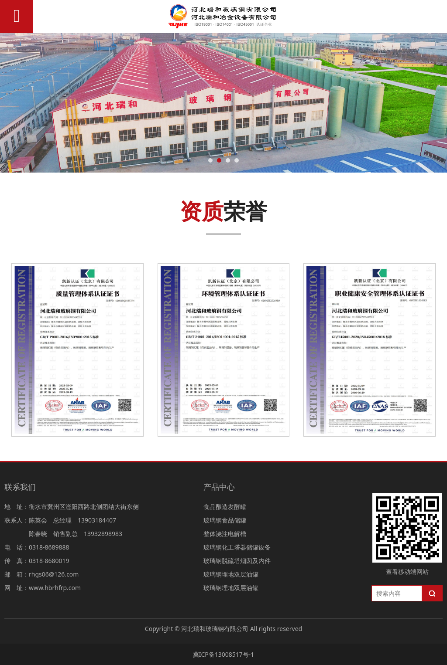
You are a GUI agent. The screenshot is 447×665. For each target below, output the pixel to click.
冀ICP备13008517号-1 (223, 654)
